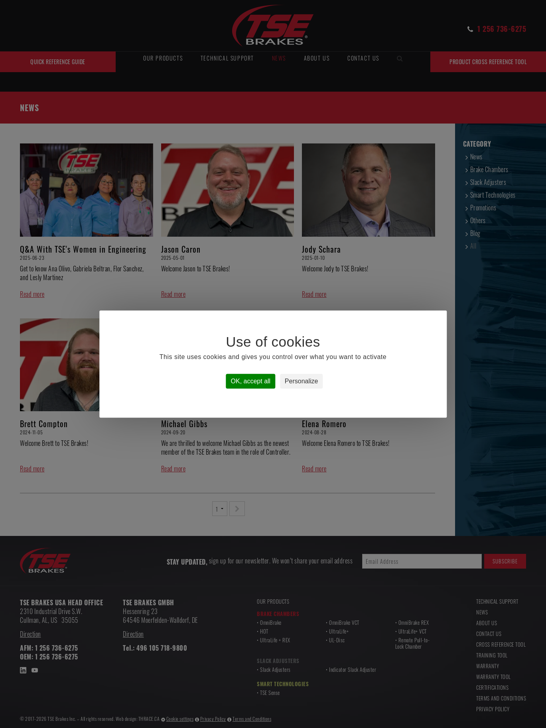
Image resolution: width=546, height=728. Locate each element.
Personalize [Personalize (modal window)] (301, 381)
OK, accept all (251, 381)
